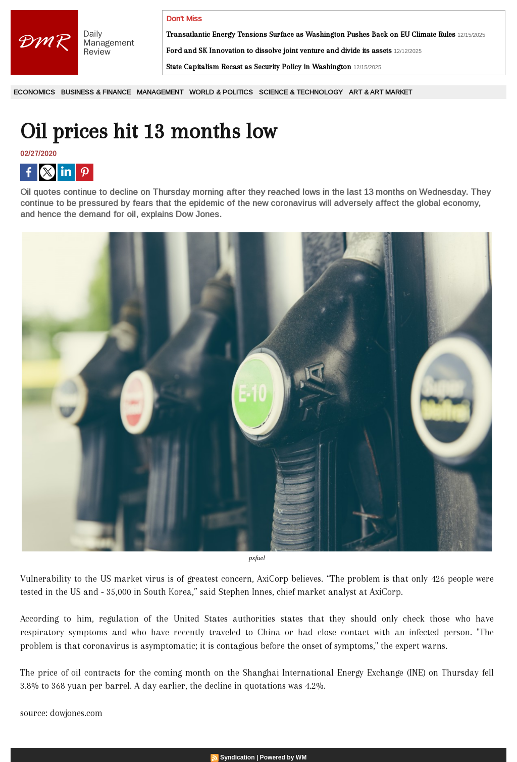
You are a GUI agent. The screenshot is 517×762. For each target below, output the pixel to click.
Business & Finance (96, 92)
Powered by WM (283, 757)
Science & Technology (301, 92)
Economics (34, 92)
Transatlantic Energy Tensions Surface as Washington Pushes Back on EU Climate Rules (310, 34)
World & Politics (221, 92)
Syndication (238, 757)
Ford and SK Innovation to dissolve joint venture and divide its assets (279, 50)
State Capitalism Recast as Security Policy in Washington (258, 66)
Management (160, 92)
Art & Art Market (380, 92)
